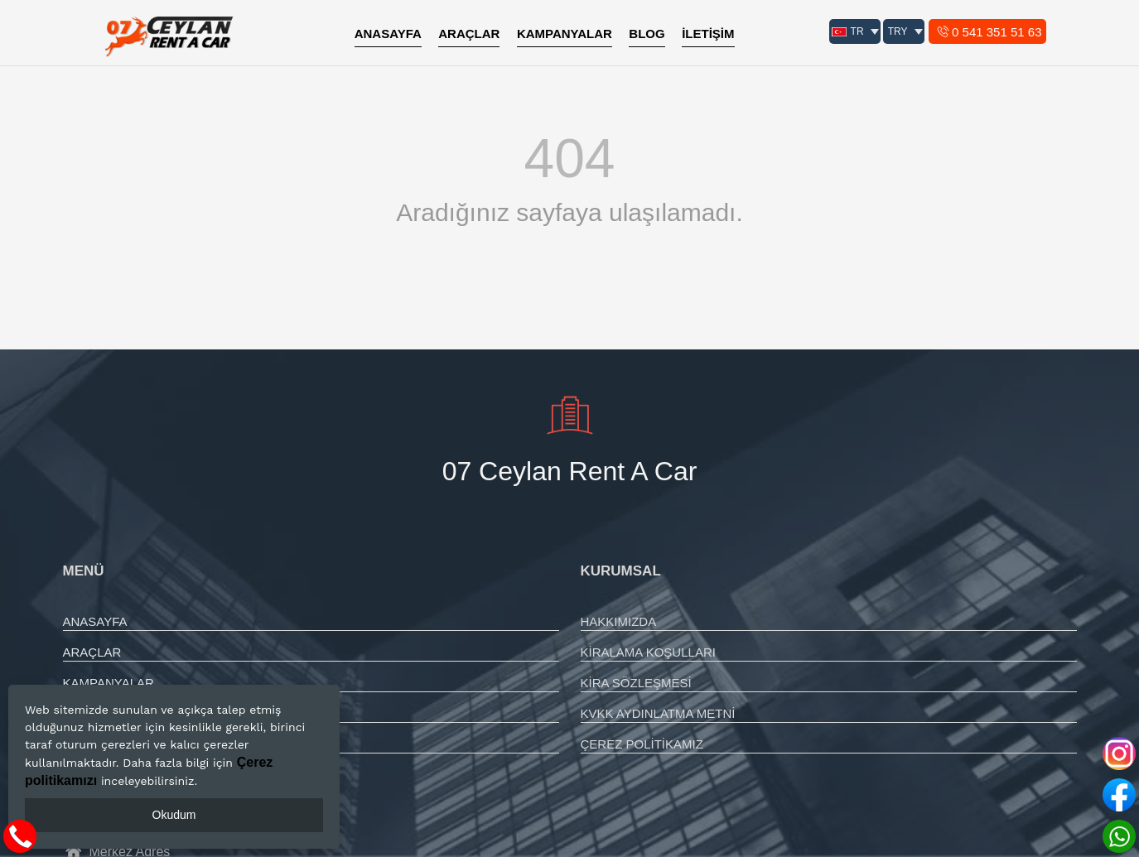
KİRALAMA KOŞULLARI (648, 652)
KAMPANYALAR (564, 33)
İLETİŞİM (708, 33)
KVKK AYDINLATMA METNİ (658, 713)
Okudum (174, 814)
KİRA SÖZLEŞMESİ (636, 683)
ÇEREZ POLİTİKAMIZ (642, 744)
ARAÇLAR (469, 33)
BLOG (646, 33)
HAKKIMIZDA (619, 621)
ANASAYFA (388, 33)
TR (848, 31)
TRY (898, 31)
